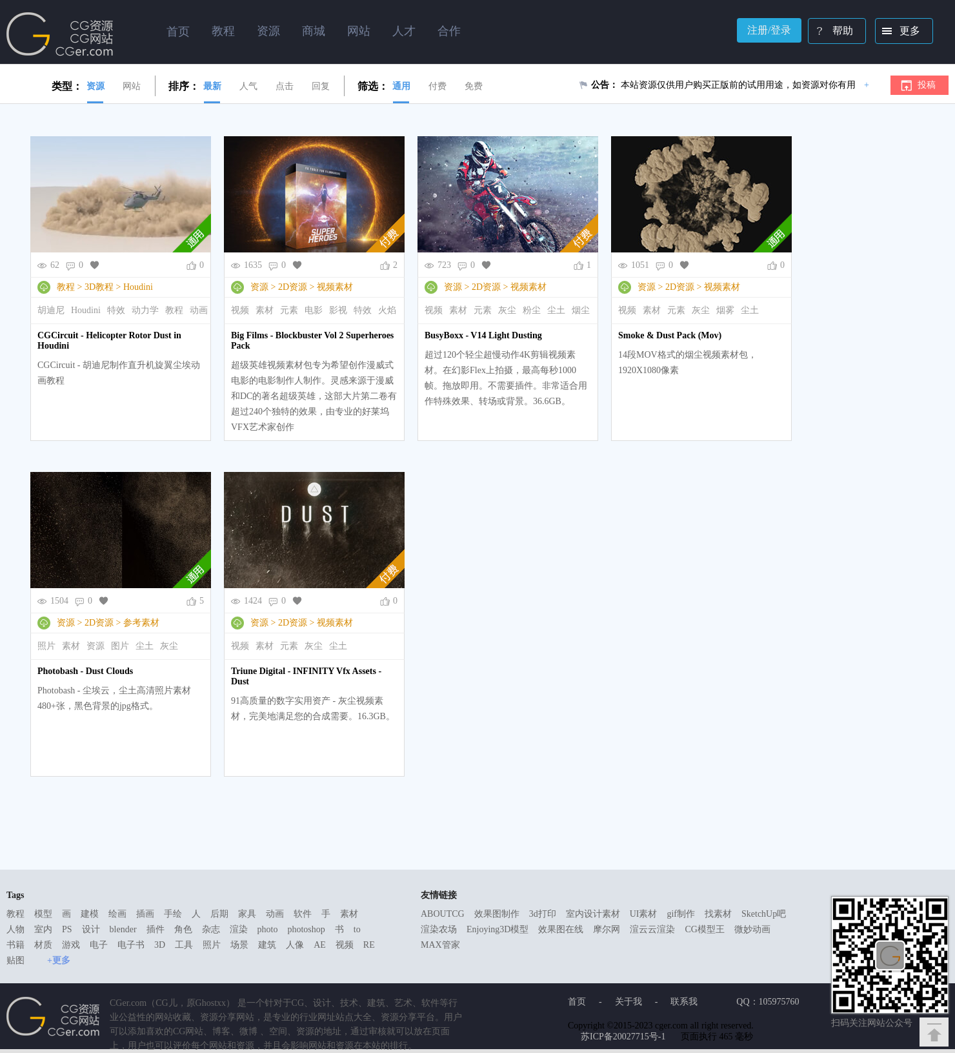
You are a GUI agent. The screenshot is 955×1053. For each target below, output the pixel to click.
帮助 (831, 32)
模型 (43, 914)
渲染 (239, 929)
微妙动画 (752, 929)
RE (369, 945)
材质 (43, 945)
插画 (145, 914)
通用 (401, 86)
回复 (321, 86)
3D (159, 945)
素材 (265, 310)
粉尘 (532, 310)
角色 (183, 929)
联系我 (684, 1002)
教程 (66, 287)
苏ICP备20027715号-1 (623, 1036)
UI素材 (644, 914)
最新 (212, 86)
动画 (199, 310)
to (357, 929)
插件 (155, 929)
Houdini (138, 287)
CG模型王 (704, 929)
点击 (285, 86)
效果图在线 (560, 929)
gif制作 (681, 914)
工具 (184, 945)
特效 (116, 310)
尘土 (556, 310)
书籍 (15, 945)
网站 (132, 86)
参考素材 (141, 623)
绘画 (117, 914)
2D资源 (292, 287)
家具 (247, 914)
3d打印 (542, 914)
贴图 (15, 960)
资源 (95, 86)
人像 (295, 945)
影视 (338, 310)
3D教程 (99, 287)
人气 (248, 86)
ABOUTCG (443, 914)
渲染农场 (439, 929)
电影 (314, 310)
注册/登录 (769, 30)
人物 (15, 929)
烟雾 (725, 310)
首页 (178, 31)
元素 (289, 310)
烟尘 (581, 310)
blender (123, 929)
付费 (437, 86)
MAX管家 (440, 945)
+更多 (58, 960)
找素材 (718, 914)
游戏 (71, 945)
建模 (90, 914)
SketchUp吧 (763, 914)
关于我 (628, 1002)
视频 (240, 310)
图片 (120, 646)
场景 (239, 945)
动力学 (145, 310)
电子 (99, 945)
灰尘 (507, 310)
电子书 (131, 945)
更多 (898, 32)
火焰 (387, 310)
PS (67, 929)
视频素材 (335, 287)
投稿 (927, 85)
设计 (91, 929)
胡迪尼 (51, 310)
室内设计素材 (593, 914)
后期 (219, 914)
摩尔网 (606, 929)
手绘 (173, 914)
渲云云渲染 (652, 929)
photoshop (306, 929)
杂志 (211, 929)
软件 (303, 914)
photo (267, 929)
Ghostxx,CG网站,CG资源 (60, 34)
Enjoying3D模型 (497, 929)
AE (320, 945)
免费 (474, 86)
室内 (43, 929)
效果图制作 (496, 914)
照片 (46, 646)
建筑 (267, 945)
